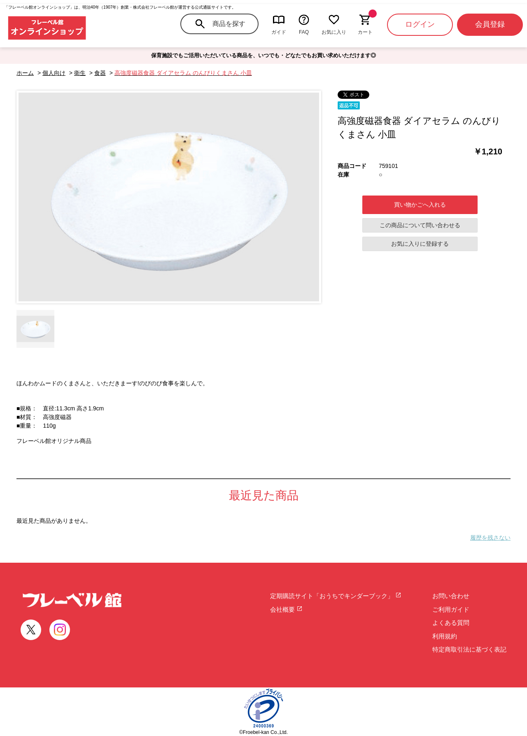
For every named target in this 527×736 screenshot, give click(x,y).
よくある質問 (450, 622)
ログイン (420, 24)
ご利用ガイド (450, 609)
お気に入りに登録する (420, 243)
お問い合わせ (450, 595)
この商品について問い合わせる (420, 225)
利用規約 (444, 636)
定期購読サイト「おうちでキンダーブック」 (335, 595)
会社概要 (286, 609)
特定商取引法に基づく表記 (469, 649)
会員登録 (490, 24)
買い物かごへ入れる (420, 204)
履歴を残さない (490, 537)
